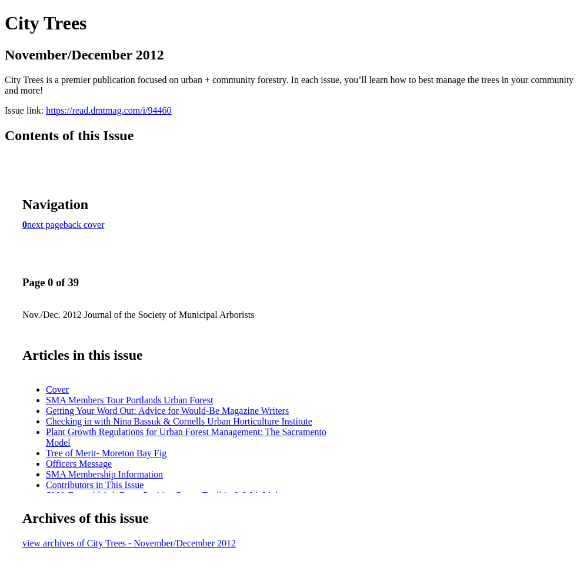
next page (45, 225)
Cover (57, 389)
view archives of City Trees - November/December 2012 (129, 543)
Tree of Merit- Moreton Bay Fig (106, 453)
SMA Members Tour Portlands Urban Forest (129, 400)
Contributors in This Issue (95, 485)
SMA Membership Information (104, 474)
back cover (84, 225)
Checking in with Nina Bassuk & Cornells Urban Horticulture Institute (179, 421)
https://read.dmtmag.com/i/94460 (108, 110)
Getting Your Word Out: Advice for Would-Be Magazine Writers (167, 411)
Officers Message (79, 464)
